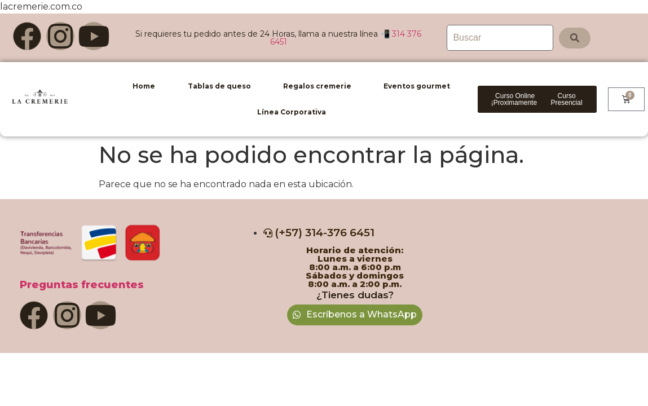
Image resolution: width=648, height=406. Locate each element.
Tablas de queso (219, 86)
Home (144, 86)
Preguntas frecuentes (82, 285)
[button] (515, 99)
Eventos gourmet (416, 86)
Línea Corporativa (291, 112)
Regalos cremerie (317, 86)
